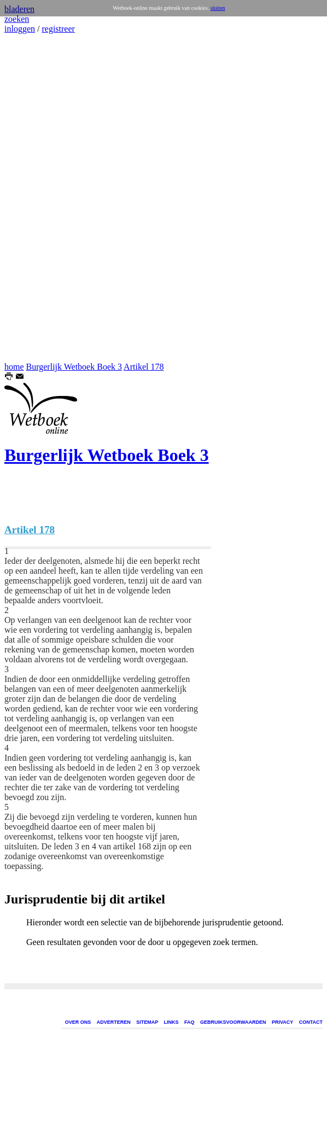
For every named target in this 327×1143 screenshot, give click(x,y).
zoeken (16, 19)
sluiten (218, 8)
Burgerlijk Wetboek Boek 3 (74, 366)
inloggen (19, 28)
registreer (58, 28)
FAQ (189, 1022)
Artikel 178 (144, 366)
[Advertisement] (37, 198)
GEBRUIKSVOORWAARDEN (233, 1022)
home (14, 366)
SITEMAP (147, 1022)
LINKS (171, 1022)
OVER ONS (78, 1022)
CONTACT (311, 1022)
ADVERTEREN (114, 1022)
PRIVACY (282, 1022)
